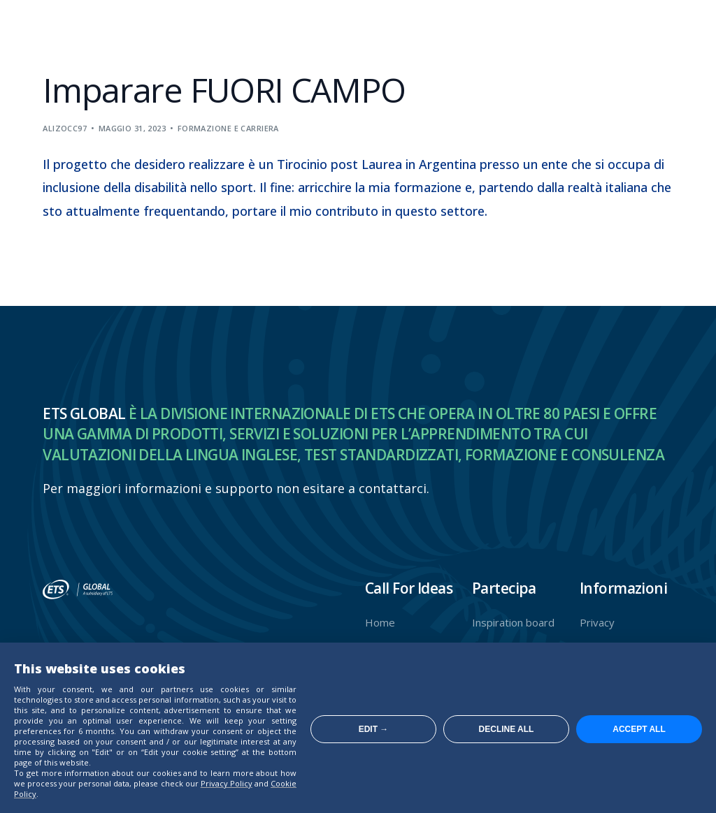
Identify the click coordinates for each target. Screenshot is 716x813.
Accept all (639, 729)
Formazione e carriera (228, 128)
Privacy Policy (226, 783)
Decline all (506, 729)
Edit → (374, 729)
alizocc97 (65, 128)
